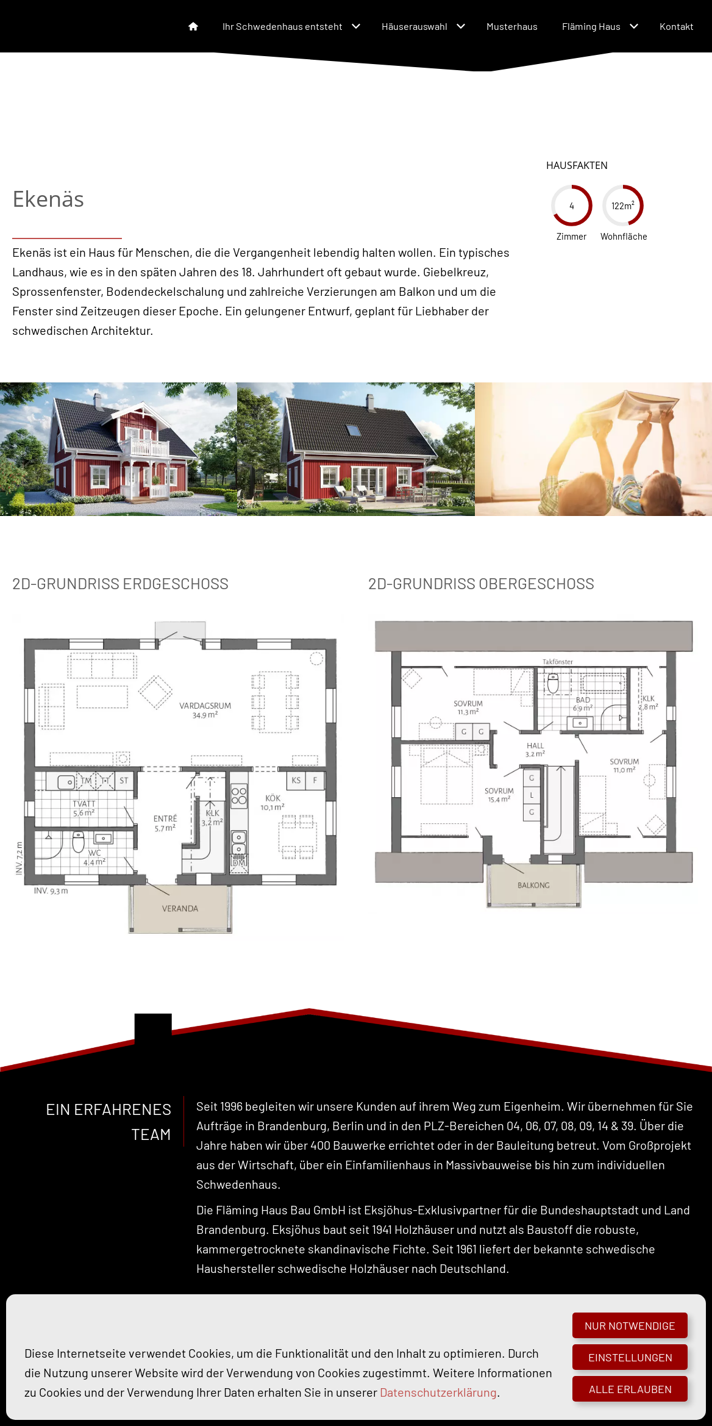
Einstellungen (630, 1357)
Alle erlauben (630, 1389)
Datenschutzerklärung (438, 1392)
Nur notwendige (630, 1325)
